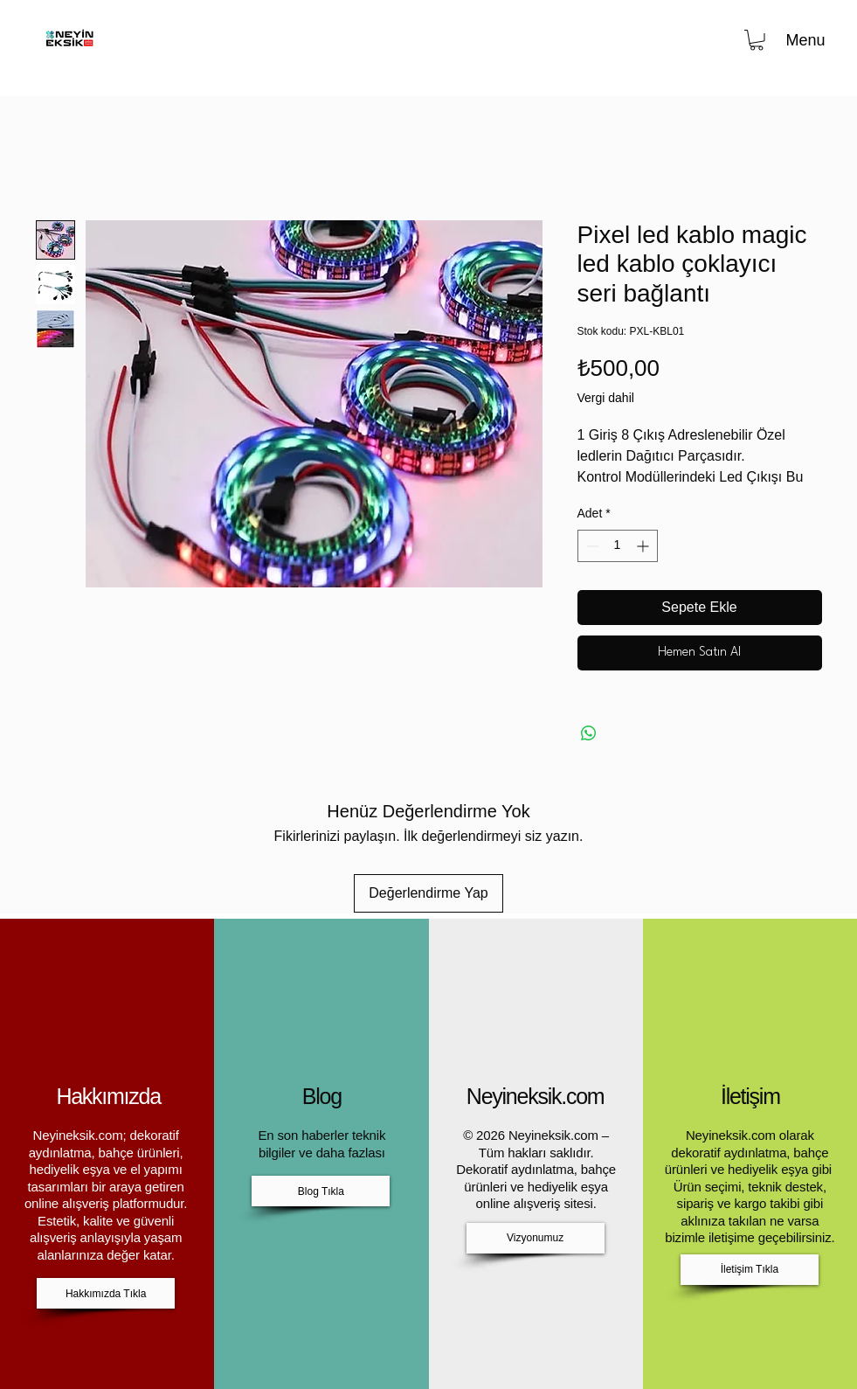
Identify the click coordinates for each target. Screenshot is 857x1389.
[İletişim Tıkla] (750, 1269)
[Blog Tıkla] (321, 1191)
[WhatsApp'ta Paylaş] (588, 733)
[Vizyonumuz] (536, 1238)
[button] (756, 40)
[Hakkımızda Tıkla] (106, 1293)
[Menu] (805, 40)
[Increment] (644, 546)
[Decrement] (591, 546)
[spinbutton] (617, 546)
